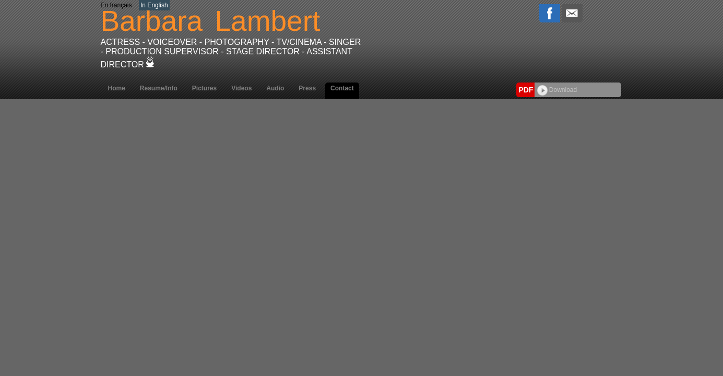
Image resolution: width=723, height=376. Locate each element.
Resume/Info (158, 88)
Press (307, 88)
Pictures (204, 88)
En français (116, 5)
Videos (241, 88)
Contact (342, 88)
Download (557, 89)
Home (116, 88)
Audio (275, 88)
